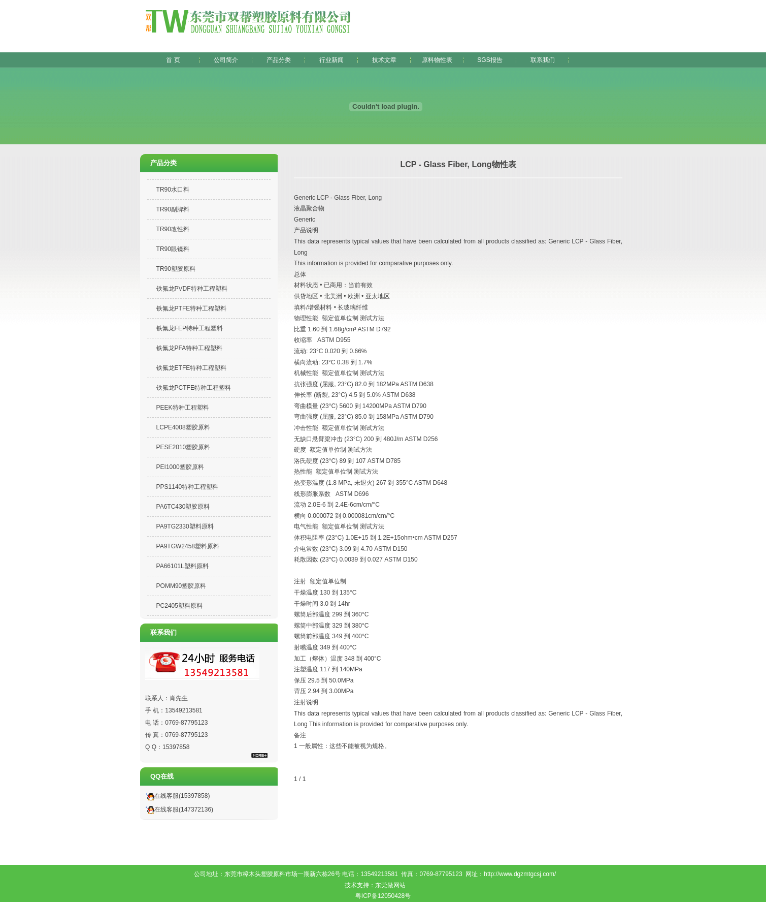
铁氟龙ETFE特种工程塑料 (191, 367)
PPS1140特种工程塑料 (187, 486)
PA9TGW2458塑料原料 (187, 546)
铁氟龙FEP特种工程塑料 (189, 328)
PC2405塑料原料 (179, 605)
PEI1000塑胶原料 (180, 467)
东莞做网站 (390, 885)
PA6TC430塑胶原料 (183, 506)
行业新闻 (331, 60)
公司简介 (226, 60)
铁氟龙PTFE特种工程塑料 (191, 308)
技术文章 (384, 60)
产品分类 (279, 60)
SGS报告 (489, 60)
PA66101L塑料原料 (182, 566)
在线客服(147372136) (178, 809)
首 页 (173, 60)
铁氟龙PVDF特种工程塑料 (191, 288)
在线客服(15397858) (176, 795)
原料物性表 (437, 60)
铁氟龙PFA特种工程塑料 (189, 348)
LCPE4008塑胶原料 (183, 427)
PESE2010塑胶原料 (183, 447)
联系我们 (542, 60)
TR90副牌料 (172, 209)
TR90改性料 (172, 229)
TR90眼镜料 (172, 249)
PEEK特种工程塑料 (182, 407)
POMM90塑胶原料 (181, 585)
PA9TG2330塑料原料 (185, 526)
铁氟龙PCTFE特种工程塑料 (193, 387)
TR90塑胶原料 (175, 268)
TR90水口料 (172, 189)
